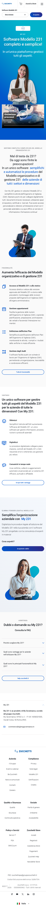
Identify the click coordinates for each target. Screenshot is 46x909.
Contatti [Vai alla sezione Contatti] (12, 785)
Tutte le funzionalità (23, 372)
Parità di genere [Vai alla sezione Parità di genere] (33, 807)
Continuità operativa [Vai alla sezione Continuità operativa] (12, 818)
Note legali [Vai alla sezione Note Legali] (34, 769)
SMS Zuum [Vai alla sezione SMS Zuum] (12, 846)
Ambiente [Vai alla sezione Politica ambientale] (33, 813)
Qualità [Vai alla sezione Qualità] (12, 807)
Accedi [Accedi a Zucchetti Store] (33, 835)
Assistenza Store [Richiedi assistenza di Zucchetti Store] (33, 846)
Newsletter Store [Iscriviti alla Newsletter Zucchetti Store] (33, 862)
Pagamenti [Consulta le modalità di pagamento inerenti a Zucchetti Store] (33, 851)
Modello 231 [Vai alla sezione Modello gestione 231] (33, 774)
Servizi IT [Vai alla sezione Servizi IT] (12, 835)
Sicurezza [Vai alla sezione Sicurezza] (12, 813)
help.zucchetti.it (23, 678)
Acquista (36, 15)
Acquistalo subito (23, 549)
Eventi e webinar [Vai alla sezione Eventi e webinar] (12, 769)
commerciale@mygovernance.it (21, 727)
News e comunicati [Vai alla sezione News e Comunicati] (12, 780)
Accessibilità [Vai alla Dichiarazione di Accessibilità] (33, 818)
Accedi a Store (31, 4)
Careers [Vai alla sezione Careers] (12, 790)
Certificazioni (34, 780)
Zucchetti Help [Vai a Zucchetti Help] (33, 857)
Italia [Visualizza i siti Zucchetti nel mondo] (23, 903)
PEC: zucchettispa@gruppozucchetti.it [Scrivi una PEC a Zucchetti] (22, 875)
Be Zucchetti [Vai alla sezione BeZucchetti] (12, 774)
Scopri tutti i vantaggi (23, 483)
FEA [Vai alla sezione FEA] (12, 840)
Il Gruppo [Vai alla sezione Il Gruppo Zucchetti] (12, 764)
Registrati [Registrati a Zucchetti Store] (33, 840)
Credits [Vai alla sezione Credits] (33, 785)
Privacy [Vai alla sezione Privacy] (33, 764)
